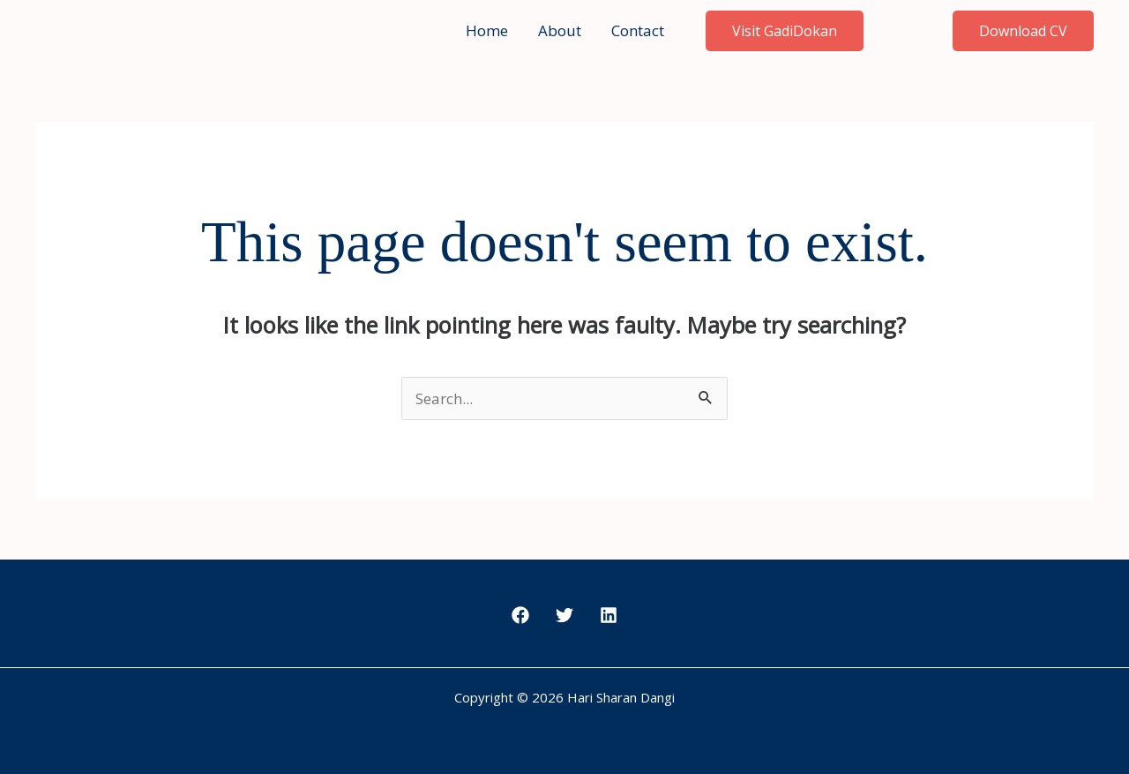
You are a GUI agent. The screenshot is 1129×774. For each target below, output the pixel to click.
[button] (1023, 31)
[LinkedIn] (608, 615)
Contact (637, 30)
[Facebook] (520, 615)
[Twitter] (564, 615)
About (559, 30)
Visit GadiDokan (784, 31)
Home (487, 30)
